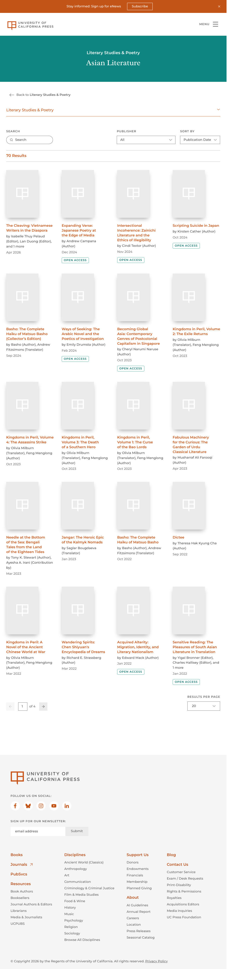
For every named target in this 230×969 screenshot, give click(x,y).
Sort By (187, 131)
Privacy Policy (156, 961)
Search (13, 131)
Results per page (203, 697)
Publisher (126, 131)
